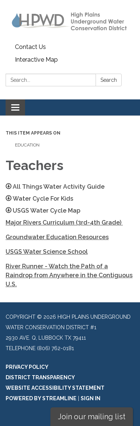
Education (27, 145)
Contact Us (30, 46)
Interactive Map (36, 59)
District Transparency (40, 377)
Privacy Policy (27, 367)
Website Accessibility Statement (55, 388)
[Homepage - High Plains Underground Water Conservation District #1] (70, 20)
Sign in (90, 398)
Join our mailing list (91, 416)
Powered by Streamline (41, 398)
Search (108, 80)
